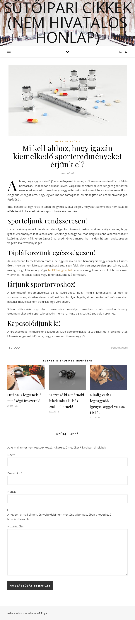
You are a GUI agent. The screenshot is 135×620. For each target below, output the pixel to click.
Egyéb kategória (67, 141)
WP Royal (42, 613)
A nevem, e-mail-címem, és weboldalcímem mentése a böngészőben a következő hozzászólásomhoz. (59, 517)
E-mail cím (14, 473)
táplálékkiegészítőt (60, 270)
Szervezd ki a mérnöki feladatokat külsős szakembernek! (66, 401)
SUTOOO (14, 347)
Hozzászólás (15, 526)
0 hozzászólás (119, 347)
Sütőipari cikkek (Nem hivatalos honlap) (67, 22)
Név (11, 455)
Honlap (11, 491)
